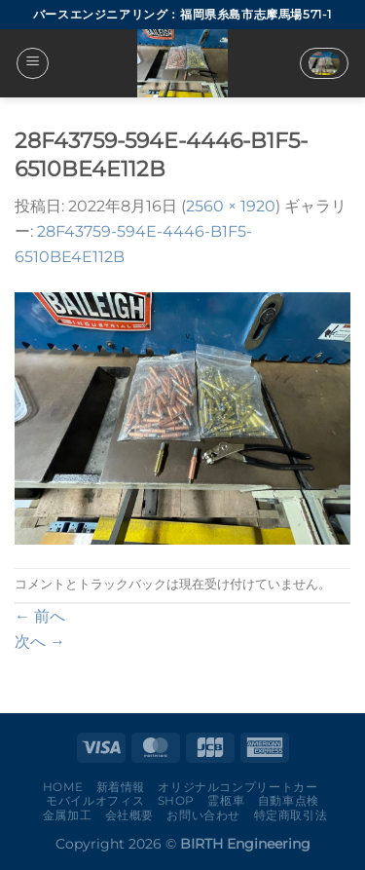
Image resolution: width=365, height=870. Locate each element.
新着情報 (120, 786)
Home (63, 786)
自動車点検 (288, 800)
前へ (40, 616)
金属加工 (67, 815)
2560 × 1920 (230, 206)
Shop (176, 800)
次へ (40, 641)
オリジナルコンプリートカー (237, 786)
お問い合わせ (203, 815)
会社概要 (129, 815)
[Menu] (33, 63)
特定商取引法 (291, 815)
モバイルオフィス (95, 800)
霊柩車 (225, 800)
